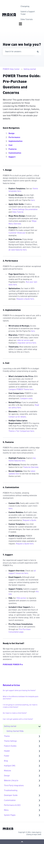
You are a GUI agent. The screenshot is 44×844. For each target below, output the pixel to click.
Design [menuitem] (7, 776)
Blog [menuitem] (6, 761)
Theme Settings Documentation (25, 210)
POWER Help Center (11, 69)
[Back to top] (22, 841)
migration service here (26, 343)
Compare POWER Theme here (21, 390)
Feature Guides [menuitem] (10, 746)
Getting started (30, 69)
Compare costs (26, 399)
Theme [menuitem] (7, 736)
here (33, 200)
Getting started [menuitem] (10, 726)
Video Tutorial (17, 212)
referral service (23, 340)
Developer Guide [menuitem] (10, 795)
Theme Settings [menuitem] (10, 741)
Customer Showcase (17, 233)
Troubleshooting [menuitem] (10, 790)
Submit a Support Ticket (28, 13)
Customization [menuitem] (10, 800)
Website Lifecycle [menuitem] (11, 781)
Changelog (25, 6)
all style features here (18, 250)
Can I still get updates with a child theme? (18, 719)
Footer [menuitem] (6, 756)
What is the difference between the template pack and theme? (20, 698)
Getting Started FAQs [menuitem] (15, 731)
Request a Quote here (25, 299)
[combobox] (18, 51)
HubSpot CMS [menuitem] (9, 766)
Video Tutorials (27, 19)
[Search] (37, 51)
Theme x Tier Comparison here (21, 431)
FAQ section (21, 598)
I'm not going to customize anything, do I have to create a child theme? (20, 706)
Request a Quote (29, 520)
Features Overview (30, 467)
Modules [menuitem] (7, 771)
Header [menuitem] (7, 751)
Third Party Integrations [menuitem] (14, 786)
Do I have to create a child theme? (15, 713)
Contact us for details (17, 417)
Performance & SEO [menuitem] (12, 805)
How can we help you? (22, 45)
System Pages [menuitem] (9, 815)
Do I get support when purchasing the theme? (19, 690)
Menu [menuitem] (6, 810)
